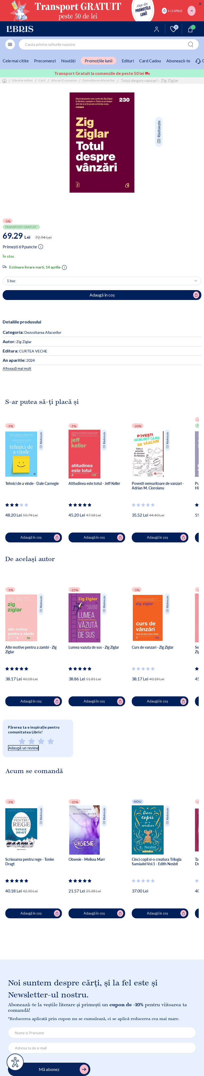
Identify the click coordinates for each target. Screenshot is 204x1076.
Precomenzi (45, 60)
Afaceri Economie (64, 80)
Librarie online (22, 80)
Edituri (128, 60)
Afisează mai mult (17, 368)
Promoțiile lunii (98, 60)
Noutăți (68, 60)
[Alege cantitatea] (102, 281)
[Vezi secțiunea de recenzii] (17, 505)
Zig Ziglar (17, 341)
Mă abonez (63, 1069)
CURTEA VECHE (25, 351)
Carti (42, 80)
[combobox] (109, 44)
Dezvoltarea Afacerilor (99, 80)
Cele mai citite (16, 60)
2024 (19, 360)
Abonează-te (178, 60)
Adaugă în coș (40, 537)
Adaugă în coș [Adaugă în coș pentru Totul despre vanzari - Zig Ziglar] (144, 294)
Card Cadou (150, 60)
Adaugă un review (23, 748)
